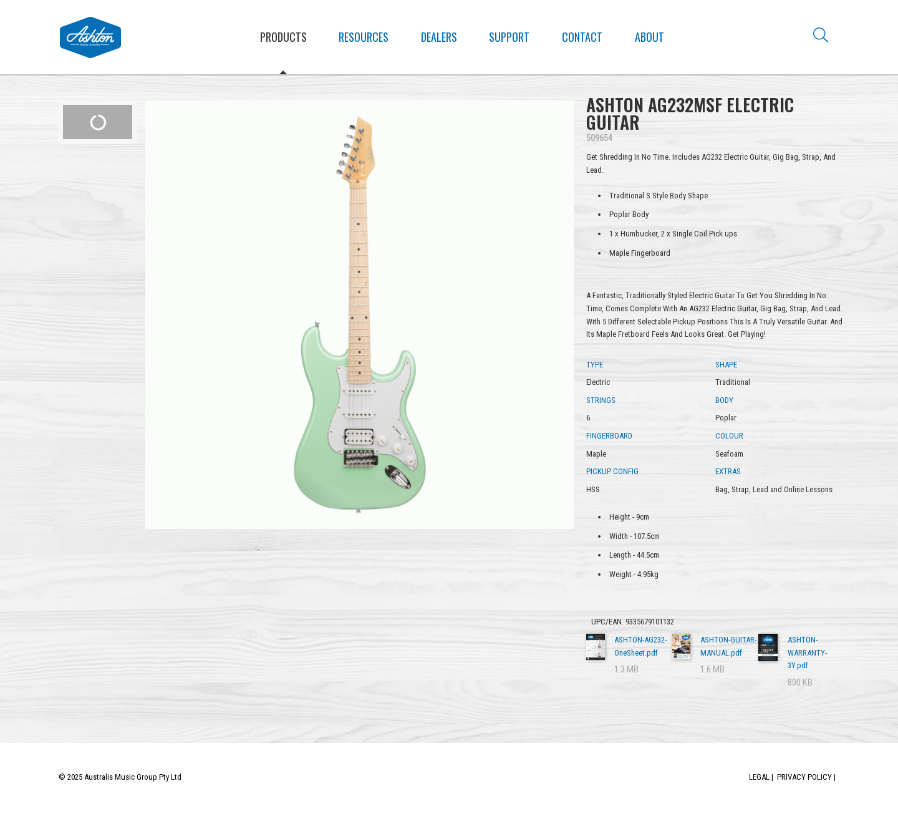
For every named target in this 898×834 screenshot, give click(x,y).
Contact (582, 37)
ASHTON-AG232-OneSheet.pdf (640, 646)
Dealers (439, 37)
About (649, 37)
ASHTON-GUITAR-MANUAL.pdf (728, 646)
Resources (364, 37)
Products (283, 37)
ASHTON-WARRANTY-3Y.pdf (807, 653)
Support (509, 37)
